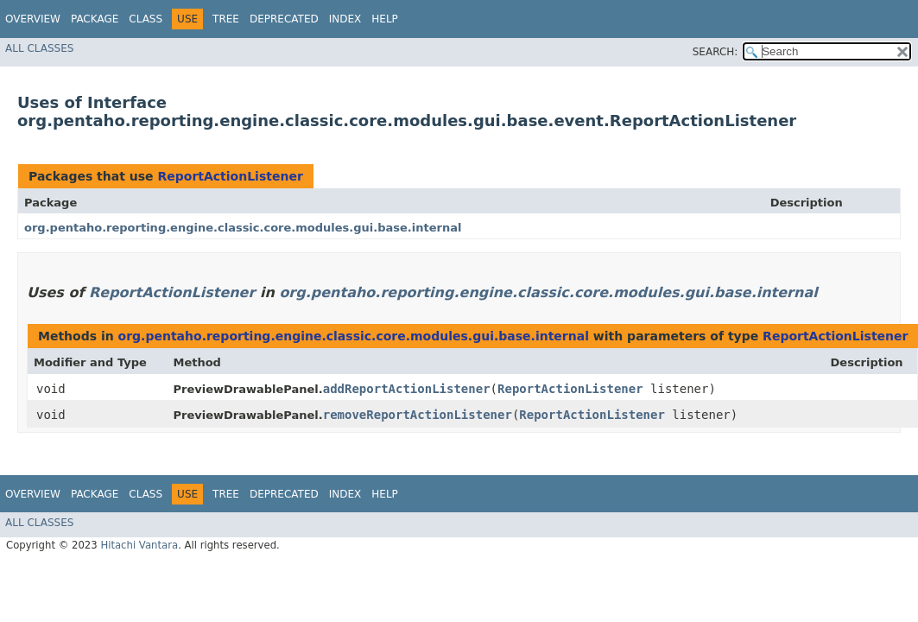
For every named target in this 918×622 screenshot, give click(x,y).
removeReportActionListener (417, 415)
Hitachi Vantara (139, 545)
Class (145, 19)
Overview (32, 19)
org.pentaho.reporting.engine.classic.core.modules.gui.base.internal (242, 227)
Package (94, 19)
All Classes (39, 48)
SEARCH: (715, 52)
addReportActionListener (407, 389)
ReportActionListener (229, 176)
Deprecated (284, 19)
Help (384, 19)
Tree (225, 19)
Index (345, 19)
